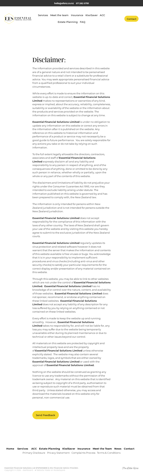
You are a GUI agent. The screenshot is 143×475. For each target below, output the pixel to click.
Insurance (77, 15)
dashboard (28, 470)
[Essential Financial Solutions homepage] (17, 18)
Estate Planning (68, 21)
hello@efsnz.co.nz (64, 3)
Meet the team (59, 15)
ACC (102, 15)
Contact (131, 18)
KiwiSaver (91, 15)
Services (43, 15)
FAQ (82, 21)
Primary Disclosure (34, 452)
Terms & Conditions (108, 452)
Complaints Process (83, 452)
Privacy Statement (58, 452)
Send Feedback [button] (45, 415)
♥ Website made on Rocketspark (50, 470)
